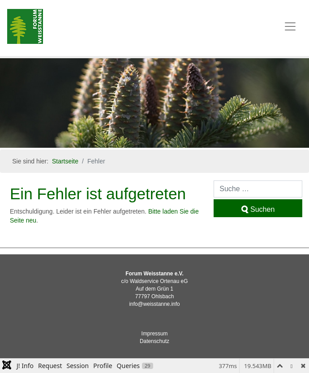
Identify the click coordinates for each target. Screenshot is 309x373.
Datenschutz (154, 341)
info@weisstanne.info (154, 304)
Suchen (258, 209)
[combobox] (258, 188)
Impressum (155, 333)
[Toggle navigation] (290, 26)
